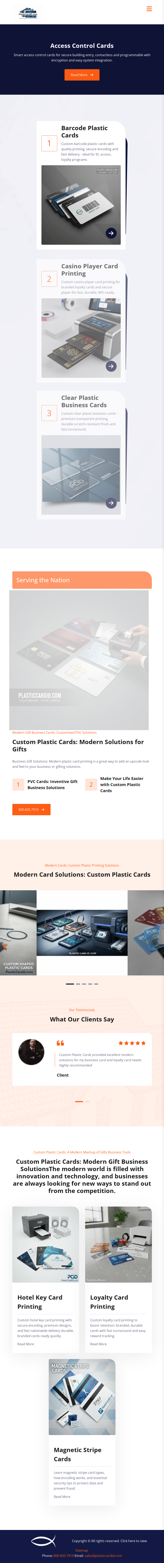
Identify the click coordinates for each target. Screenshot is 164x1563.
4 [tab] (90, 984)
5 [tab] (96, 984)
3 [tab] (84, 984)
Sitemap (81, 1550)
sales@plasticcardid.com (103, 1555)
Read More (79, 79)
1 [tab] (70, 984)
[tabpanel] (82, 932)
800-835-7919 (64, 1555)
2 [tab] (78, 984)
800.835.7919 (28, 809)
